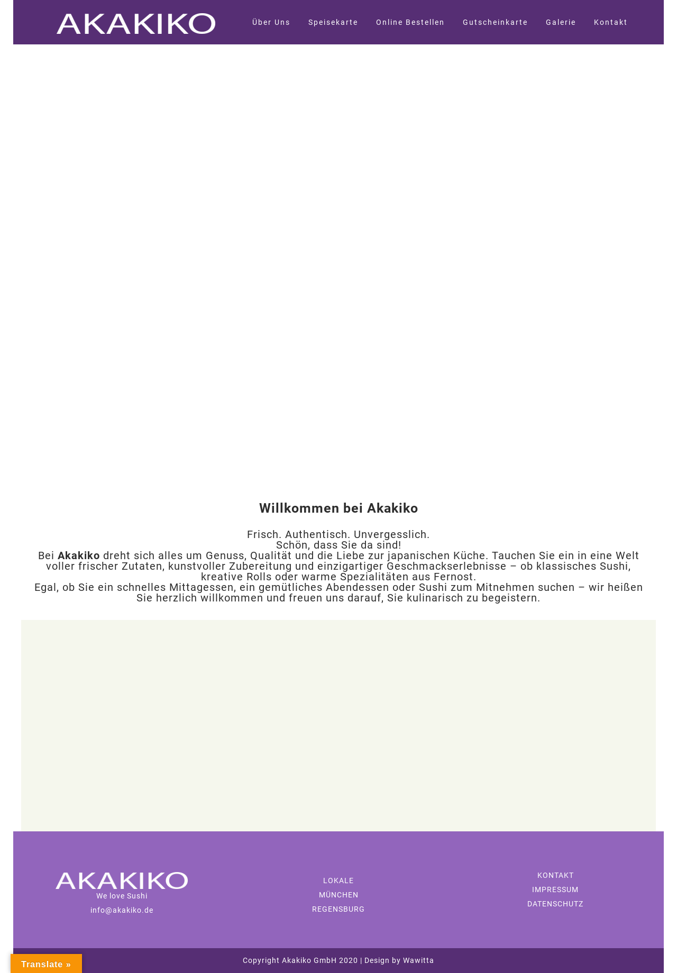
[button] (11, 264)
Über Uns (271, 22)
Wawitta (417, 960)
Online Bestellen (410, 22)
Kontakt (611, 22)
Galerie (561, 22)
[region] (338, 264)
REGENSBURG (338, 909)
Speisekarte (333, 22)
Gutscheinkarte (495, 22)
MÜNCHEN (339, 895)
